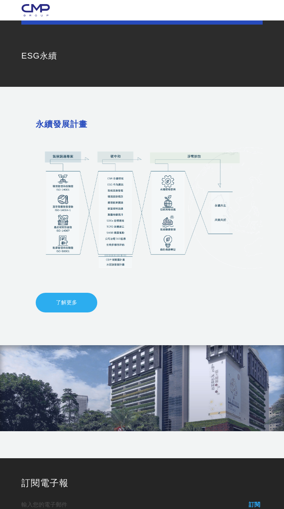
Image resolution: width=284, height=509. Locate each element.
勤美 (35, 10)
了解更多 (66, 302)
